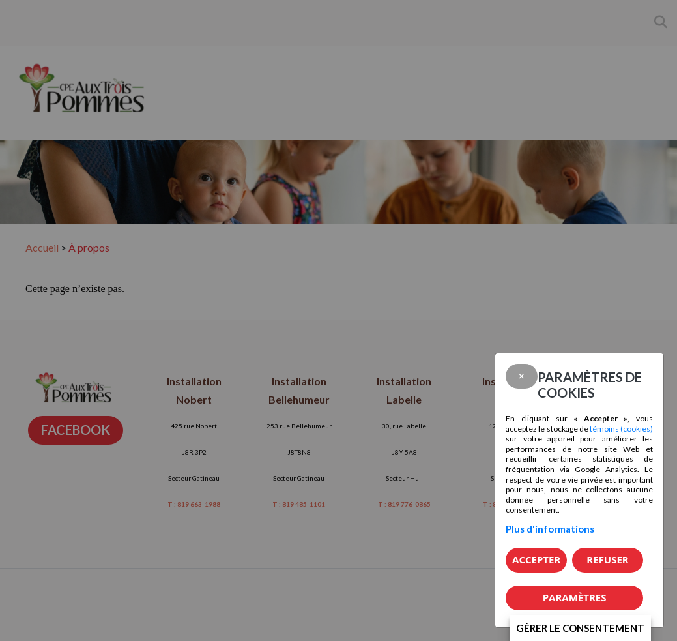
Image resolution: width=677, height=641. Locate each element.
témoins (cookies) (621, 429)
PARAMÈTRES (575, 597)
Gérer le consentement (580, 628)
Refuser (607, 559)
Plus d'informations (550, 529)
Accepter (536, 559)
